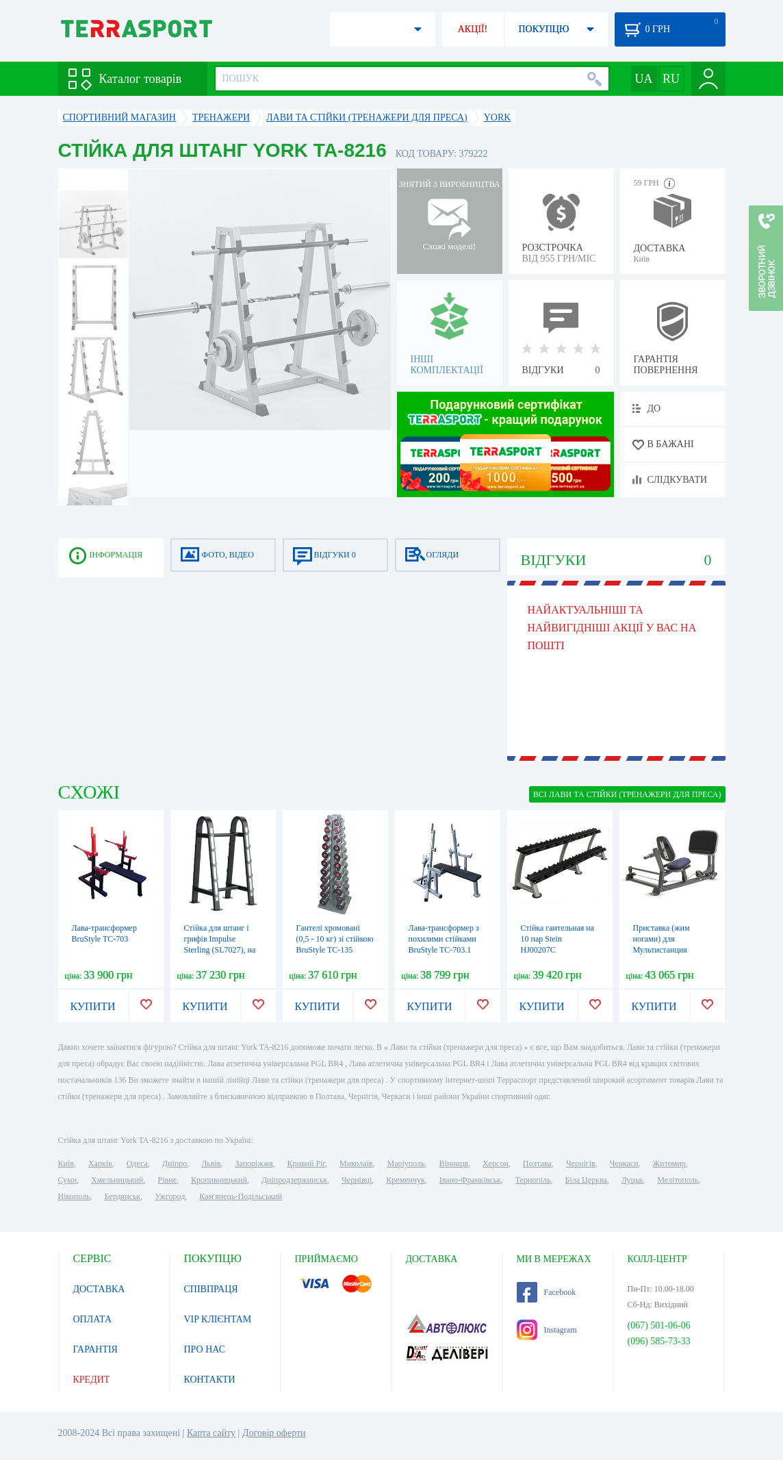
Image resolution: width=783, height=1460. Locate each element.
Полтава (537, 1163)
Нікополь (74, 1196)
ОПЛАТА (92, 1319)
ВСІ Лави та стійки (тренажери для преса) (627, 794)
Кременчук (405, 1180)
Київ (66, 1163)
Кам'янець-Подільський (240, 1196)
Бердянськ (122, 1196)
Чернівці (357, 1180)
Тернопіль (533, 1180)
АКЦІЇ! (473, 29)
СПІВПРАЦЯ (211, 1289)
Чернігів (580, 1163)
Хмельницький (117, 1180)
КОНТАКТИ (209, 1379)
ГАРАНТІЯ (95, 1349)
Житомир (669, 1163)
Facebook (546, 1292)
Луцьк (632, 1180)
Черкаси (624, 1163)
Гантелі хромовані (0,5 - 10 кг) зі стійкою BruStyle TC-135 (335, 939)
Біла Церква (586, 1180)
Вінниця (454, 1163)
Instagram (547, 1330)
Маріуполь (406, 1163)
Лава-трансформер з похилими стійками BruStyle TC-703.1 (444, 939)
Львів (210, 1163)
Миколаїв (355, 1163)
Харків (100, 1163)
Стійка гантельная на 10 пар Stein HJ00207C (558, 939)
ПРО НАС (205, 1349)
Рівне (167, 1180)
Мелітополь (677, 1180)
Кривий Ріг (306, 1163)
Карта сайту (211, 1433)
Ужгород (170, 1196)
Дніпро (174, 1163)
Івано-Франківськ (470, 1180)
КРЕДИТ (91, 1379)
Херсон (496, 1163)
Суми (67, 1180)
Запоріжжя (253, 1163)
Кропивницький (219, 1180)
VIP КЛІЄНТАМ (218, 1319)
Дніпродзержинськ (294, 1180)
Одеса (137, 1163)
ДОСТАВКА (99, 1289)
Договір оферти (274, 1433)
